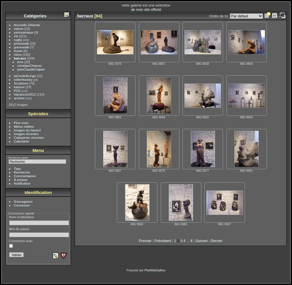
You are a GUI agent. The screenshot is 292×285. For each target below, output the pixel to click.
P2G (17, 90)
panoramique (24, 32)
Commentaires (25, 176)
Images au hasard (27, 130)
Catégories (35, 15)
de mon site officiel (146, 9)
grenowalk (21, 47)
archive (19, 98)
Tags (17, 168)
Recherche (22, 172)
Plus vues (21, 123)
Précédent (163, 241)
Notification (22, 183)
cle (16, 36)
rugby (18, 40)
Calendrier (21, 141)
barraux (20, 58)
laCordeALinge (25, 76)
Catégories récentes (29, 137)
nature (18, 28)
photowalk (21, 43)
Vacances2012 (25, 94)
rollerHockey (23, 79)
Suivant (201, 241)
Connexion (22, 205)
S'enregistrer (23, 201)
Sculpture (21, 83)
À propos (20, 179)
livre (20, 62)
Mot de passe (39, 232)
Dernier (216, 241)
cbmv (18, 54)
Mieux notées (24, 126)
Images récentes (26, 134)
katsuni (19, 87)
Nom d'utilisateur (39, 220)
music (18, 51)
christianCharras (29, 65)
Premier (145, 241)
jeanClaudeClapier (31, 69)
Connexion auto (21, 243)
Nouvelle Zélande (27, 25)
